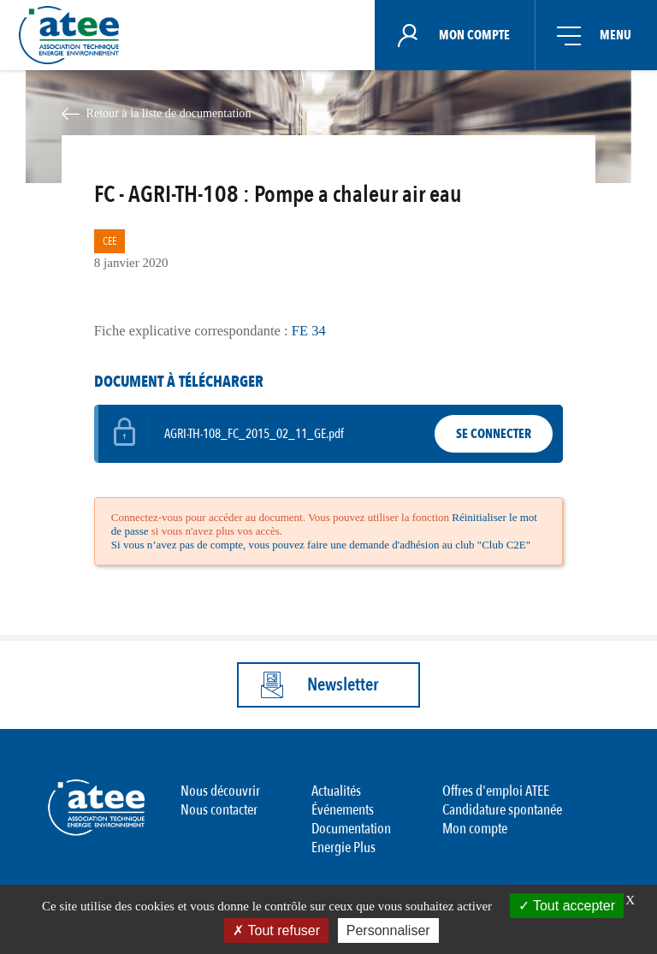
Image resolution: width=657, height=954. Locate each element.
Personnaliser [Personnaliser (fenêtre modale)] (388, 930)
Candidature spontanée (502, 810)
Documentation (351, 829)
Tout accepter (566, 905)
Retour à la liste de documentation (168, 113)
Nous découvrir (220, 791)
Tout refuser (276, 930)
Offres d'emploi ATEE (495, 791)
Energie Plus (343, 847)
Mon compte (474, 829)
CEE (109, 241)
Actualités (336, 791)
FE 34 (309, 331)
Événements (342, 810)
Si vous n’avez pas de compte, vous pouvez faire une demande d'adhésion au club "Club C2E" (320, 544)
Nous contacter (219, 810)
